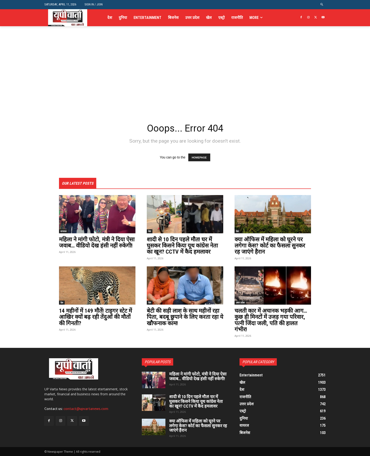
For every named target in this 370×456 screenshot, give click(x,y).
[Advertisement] (185, 84)
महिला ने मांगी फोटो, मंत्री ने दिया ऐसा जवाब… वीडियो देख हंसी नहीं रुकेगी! (97, 242)
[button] (322, 4)
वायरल (63, 231)
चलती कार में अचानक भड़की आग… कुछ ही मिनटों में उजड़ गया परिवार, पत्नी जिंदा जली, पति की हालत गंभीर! (271, 320)
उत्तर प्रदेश (240, 302)
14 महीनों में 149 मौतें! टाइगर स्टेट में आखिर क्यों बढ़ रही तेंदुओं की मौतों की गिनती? (95, 317)
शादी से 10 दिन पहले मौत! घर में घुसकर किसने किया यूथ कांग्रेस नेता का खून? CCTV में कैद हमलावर (182, 245)
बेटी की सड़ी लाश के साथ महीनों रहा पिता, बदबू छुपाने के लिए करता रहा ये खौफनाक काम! (185, 317)
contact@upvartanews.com (85, 409)
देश (149, 231)
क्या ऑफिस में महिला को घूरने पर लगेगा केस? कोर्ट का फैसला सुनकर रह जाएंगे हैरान (270, 245)
